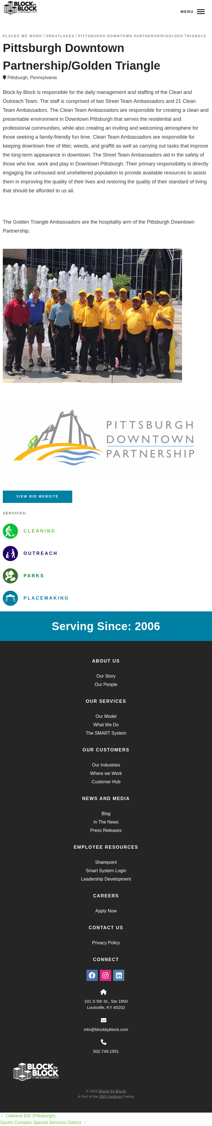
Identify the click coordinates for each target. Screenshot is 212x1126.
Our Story (105, 676)
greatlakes (60, 36)
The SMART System (106, 733)
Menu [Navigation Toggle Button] (193, 12)
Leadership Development (106, 879)
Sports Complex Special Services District (43, 1122)
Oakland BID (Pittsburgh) (27, 1115)
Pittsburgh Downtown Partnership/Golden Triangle (142, 36)
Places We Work (22, 36)
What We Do (105, 724)
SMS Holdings (110, 1097)
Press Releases (106, 830)
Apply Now (106, 911)
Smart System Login (106, 870)
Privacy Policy (106, 942)
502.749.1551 (106, 1051)
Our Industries (106, 765)
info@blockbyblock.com (106, 1029)
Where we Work (106, 773)
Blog (105, 813)
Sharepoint (106, 862)
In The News (106, 822)
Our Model (106, 716)
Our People (106, 684)
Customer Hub (106, 781)
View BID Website (37, 496)
